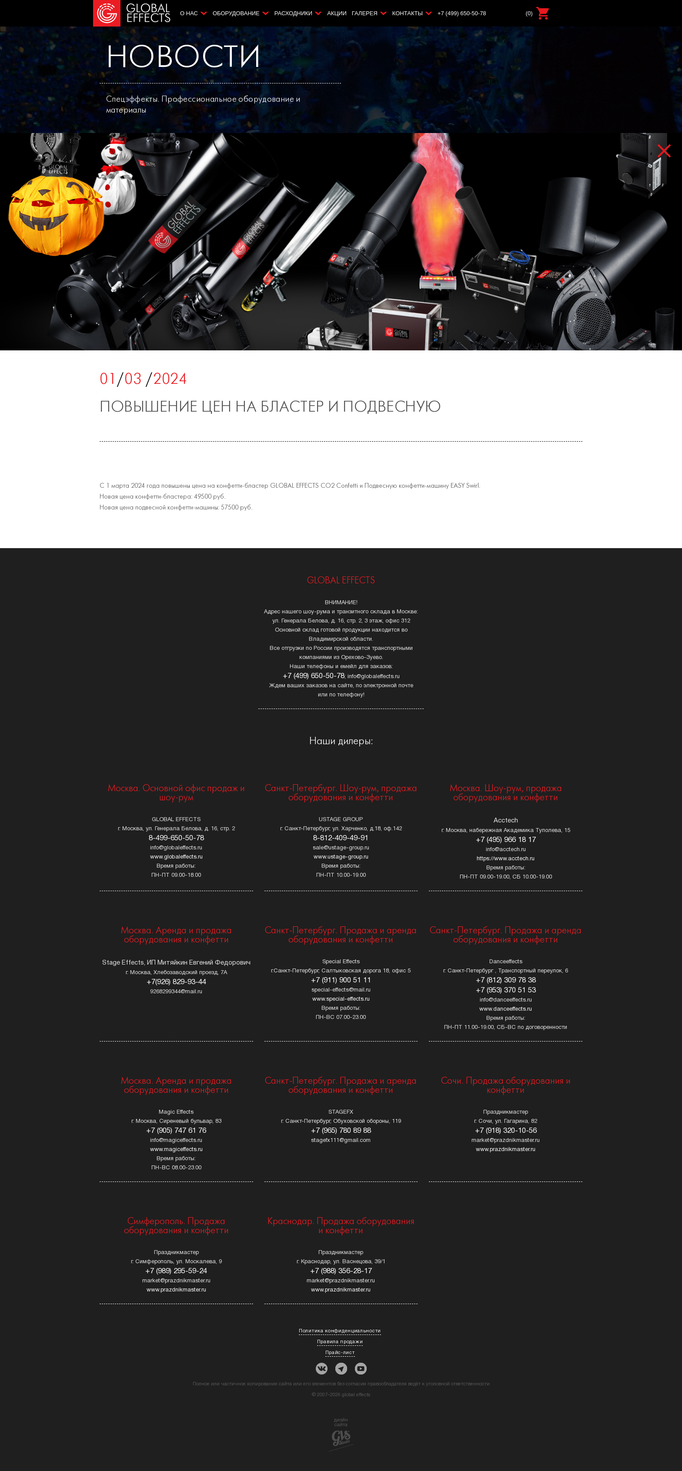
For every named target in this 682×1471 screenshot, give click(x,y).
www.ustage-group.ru (341, 857)
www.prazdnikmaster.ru (505, 1149)
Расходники (293, 13)
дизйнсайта (341, 1434)
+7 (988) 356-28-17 (341, 1271)
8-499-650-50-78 (176, 838)
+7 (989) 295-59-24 (176, 1271)
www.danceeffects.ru (505, 1009)
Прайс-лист (340, 1353)
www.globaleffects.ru (176, 857)
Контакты (407, 13)
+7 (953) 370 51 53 (506, 990)
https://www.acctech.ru (506, 859)
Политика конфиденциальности (340, 1331)
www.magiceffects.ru (176, 1149)
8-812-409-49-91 (340, 838)
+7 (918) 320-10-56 (506, 1131)
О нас (189, 13)
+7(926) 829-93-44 (176, 982)
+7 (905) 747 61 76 (176, 1131)
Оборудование (236, 13)
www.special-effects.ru (341, 999)
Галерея (365, 13)
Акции (337, 13)
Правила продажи (340, 1342)
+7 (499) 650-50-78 (462, 13)
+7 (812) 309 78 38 (506, 980)
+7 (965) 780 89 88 (341, 1131)
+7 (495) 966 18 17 (506, 840)
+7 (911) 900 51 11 (341, 980)
